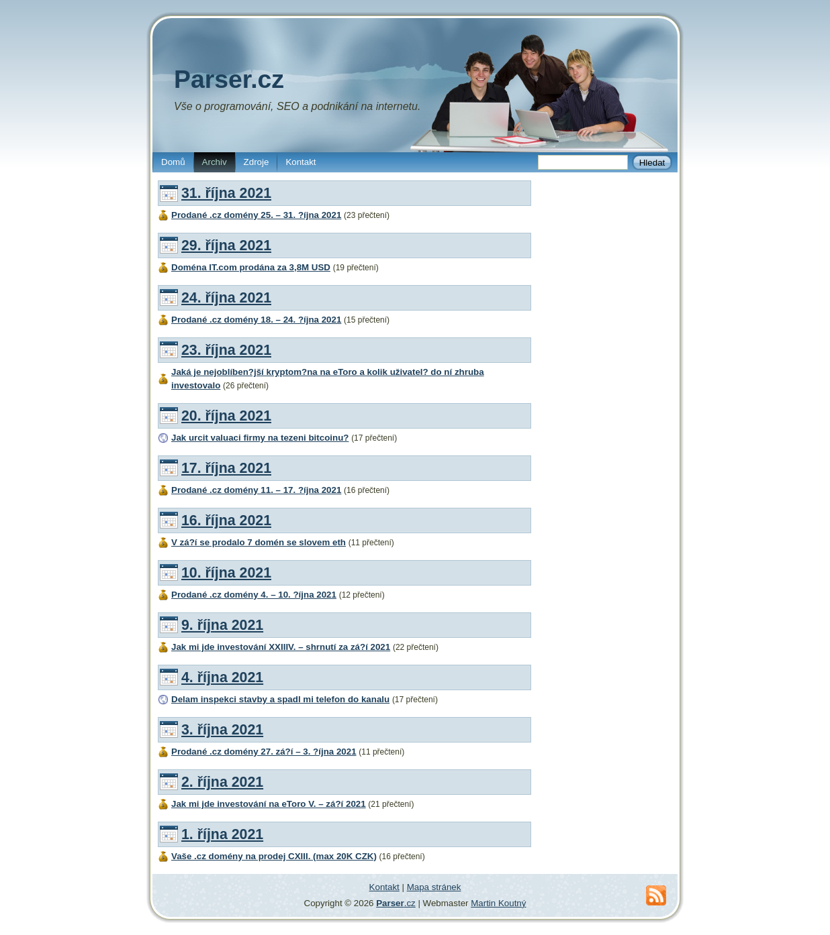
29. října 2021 (226, 245)
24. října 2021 (226, 298)
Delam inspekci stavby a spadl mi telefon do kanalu (280, 699)
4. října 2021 (222, 677)
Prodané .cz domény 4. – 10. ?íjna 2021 (253, 595)
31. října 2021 (226, 193)
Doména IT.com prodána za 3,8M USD (250, 267)
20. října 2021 (226, 416)
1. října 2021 (222, 834)
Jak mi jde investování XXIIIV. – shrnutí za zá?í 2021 (280, 647)
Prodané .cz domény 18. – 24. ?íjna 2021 (256, 320)
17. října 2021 (226, 468)
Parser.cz (229, 79)
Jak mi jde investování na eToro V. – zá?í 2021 (268, 804)
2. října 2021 (222, 782)
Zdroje (256, 162)
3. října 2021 (222, 730)
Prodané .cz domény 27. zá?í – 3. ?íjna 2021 (264, 752)
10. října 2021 (226, 573)
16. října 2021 (226, 520)
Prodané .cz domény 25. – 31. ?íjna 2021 (256, 215)
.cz (396, 903)
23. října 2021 (226, 350)
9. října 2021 (222, 625)
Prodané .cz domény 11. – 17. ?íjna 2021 (256, 490)
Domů (173, 162)
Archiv (214, 162)
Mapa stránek (434, 887)
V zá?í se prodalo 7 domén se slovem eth (258, 542)
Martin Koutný (498, 903)
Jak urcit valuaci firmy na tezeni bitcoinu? (260, 438)
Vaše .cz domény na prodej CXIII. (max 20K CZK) (274, 856)
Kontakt (300, 162)
